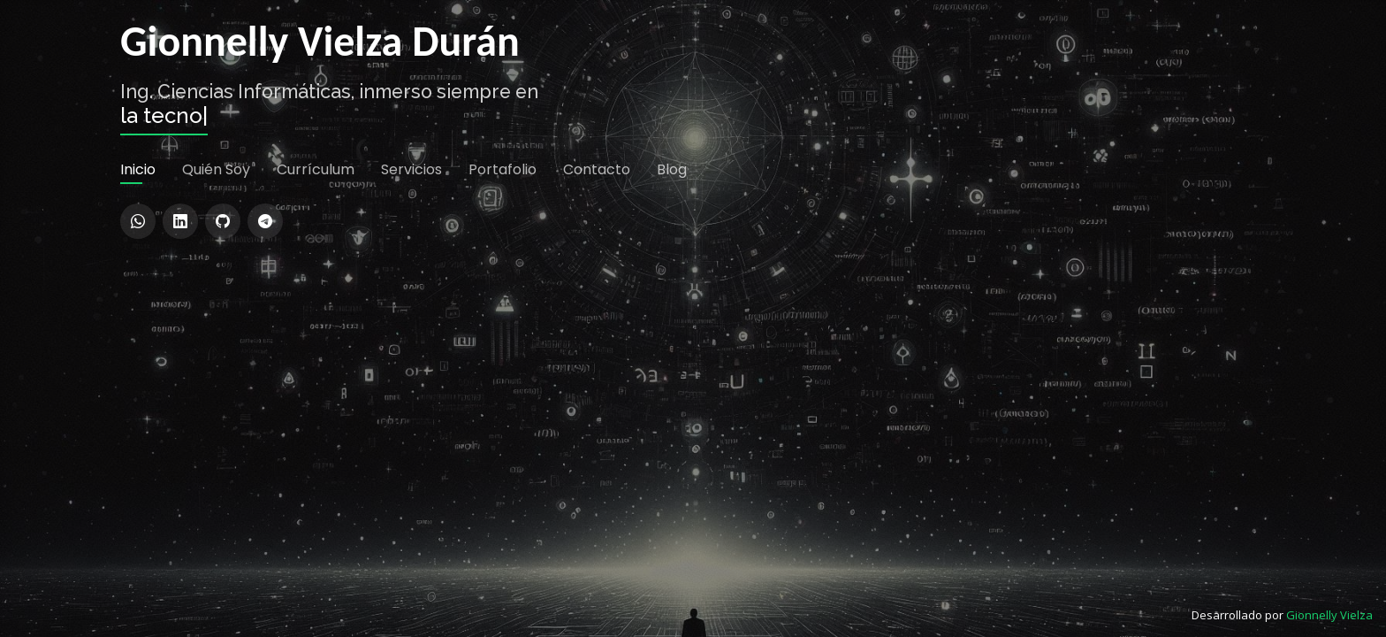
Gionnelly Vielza (1329, 615)
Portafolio (502, 353)
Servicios (411, 353)
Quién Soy (216, 353)
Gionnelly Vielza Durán (320, 223)
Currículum (315, 353)
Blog (672, 353)
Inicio (138, 353)
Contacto (596, 353)
